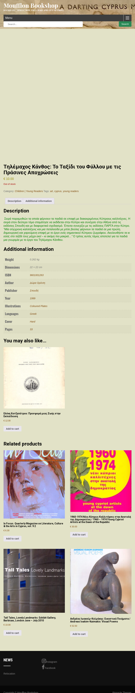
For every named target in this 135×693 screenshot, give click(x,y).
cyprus (58, 191)
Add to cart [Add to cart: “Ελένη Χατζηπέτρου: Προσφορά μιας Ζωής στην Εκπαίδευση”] (12, 428)
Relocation (9, 673)
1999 (32, 298)
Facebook (48, 667)
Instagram (49, 660)
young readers (71, 191)
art (51, 191)
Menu (8, 17)
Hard (32, 321)
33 (31, 329)
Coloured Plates (38, 306)
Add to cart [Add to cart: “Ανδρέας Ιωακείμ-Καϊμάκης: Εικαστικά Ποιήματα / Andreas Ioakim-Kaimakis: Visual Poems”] (79, 634)
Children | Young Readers (29, 191)
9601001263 (37, 275)
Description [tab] (14, 201)
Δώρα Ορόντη (37, 282)
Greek (33, 313)
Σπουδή (34, 290)
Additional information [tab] (38, 201)
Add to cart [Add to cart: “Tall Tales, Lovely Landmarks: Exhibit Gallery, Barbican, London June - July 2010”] (12, 633)
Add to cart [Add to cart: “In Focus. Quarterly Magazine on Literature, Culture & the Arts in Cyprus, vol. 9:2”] (12, 538)
